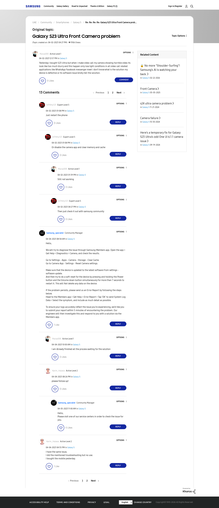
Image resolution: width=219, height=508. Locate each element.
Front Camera (148, 88)
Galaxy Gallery (63, 6)
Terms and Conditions (68, 502)
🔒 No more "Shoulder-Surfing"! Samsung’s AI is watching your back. (160, 70)
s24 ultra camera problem (156, 103)
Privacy (92, 502)
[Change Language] (126, 502)
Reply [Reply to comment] (118, 122)
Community (49, 6)
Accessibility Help (39, 502)
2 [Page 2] (112, 92)
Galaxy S (63, 58)
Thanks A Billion (97, 6)
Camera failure (149, 118)
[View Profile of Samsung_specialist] (55, 233)
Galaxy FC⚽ (112, 6)
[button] (128, 52)
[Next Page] (120, 92)
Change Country (143, 502)
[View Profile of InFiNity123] (51, 105)
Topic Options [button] (178, 35)
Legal (106, 502)
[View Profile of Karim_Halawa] (58, 371)
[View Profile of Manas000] (44, 54)
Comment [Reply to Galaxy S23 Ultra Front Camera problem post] (124, 80)
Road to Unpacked (79, 6)
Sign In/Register (175, 6)
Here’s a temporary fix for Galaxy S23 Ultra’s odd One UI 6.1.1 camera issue (161, 137)
